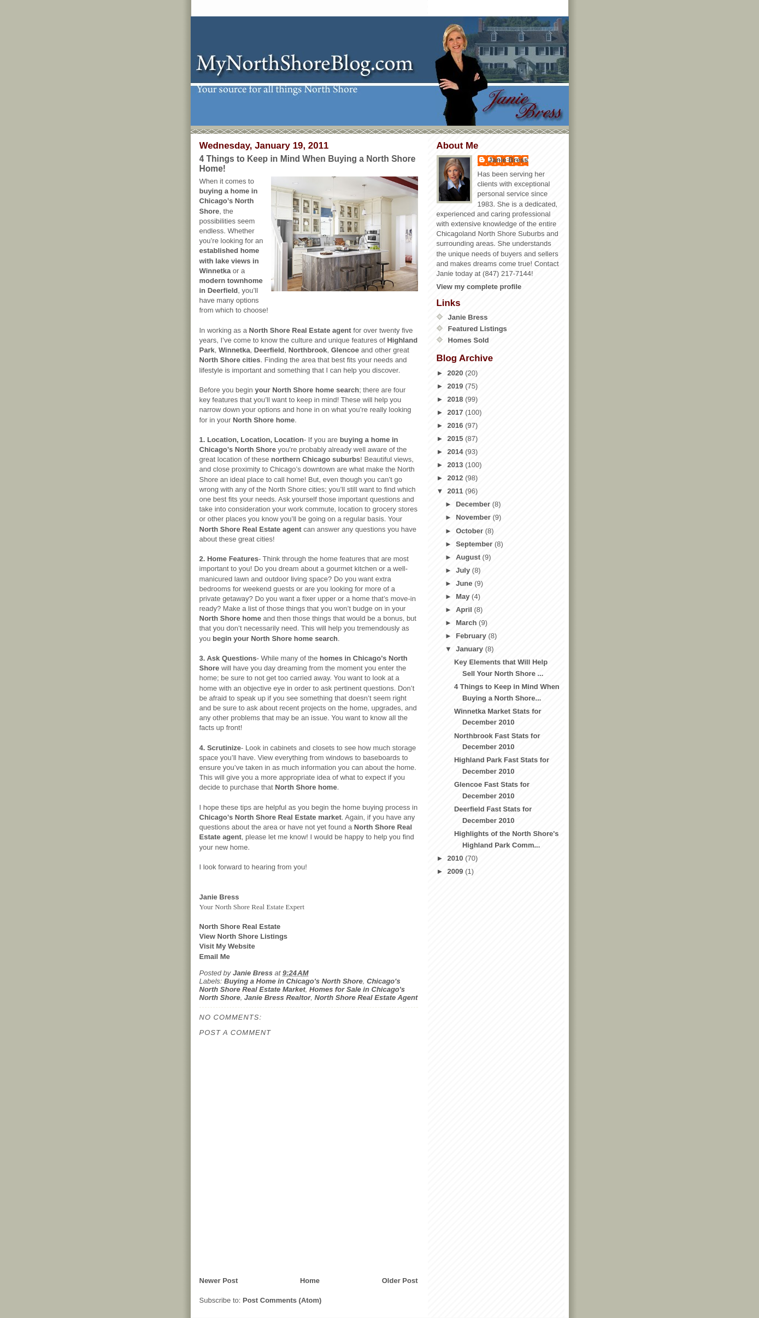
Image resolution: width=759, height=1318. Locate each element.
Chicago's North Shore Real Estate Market (300, 985)
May (464, 596)
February (472, 636)
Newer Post (218, 1280)
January (470, 649)
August (469, 557)
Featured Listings (477, 329)
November (474, 517)
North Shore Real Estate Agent (366, 997)
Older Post (400, 1280)
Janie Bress (508, 160)
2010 (457, 858)
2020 (457, 373)
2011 (457, 491)
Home (310, 1280)
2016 (457, 425)
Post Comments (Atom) (282, 1300)
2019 (457, 386)
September (475, 544)
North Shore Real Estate (240, 926)
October (470, 531)
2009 (457, 871)
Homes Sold (468, 340)
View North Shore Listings (243, 936)
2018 (457, 399)
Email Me (214, 956)
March (467, 623)
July (464, 570)
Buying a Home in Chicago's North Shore (293, 981)
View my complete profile (479, 287)
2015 (457, 438)
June (465, 583)
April (465, 609)
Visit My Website (227, 946)
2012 (457, 478)
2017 (457, 412)
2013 (457, 465)
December (474, 504)
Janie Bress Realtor (277, 997)
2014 (457, 452)
